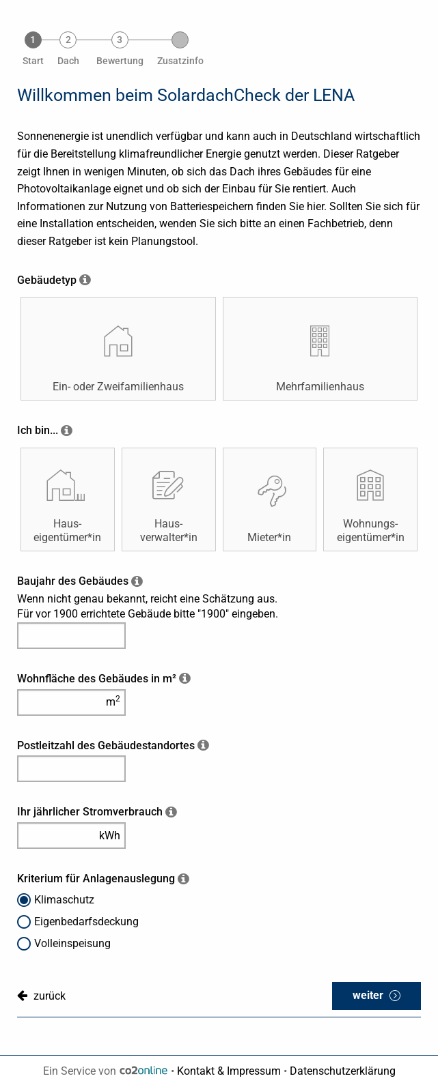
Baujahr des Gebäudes (72, 581)
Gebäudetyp (47, 280)
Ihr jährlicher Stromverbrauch (90, 811)
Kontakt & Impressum (229, 1070)
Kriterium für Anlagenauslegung (96, 878)
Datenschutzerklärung (343, 1070)
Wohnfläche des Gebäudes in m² (96, 678)
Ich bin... (37, 430)
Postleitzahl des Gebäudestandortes (106, 745)
